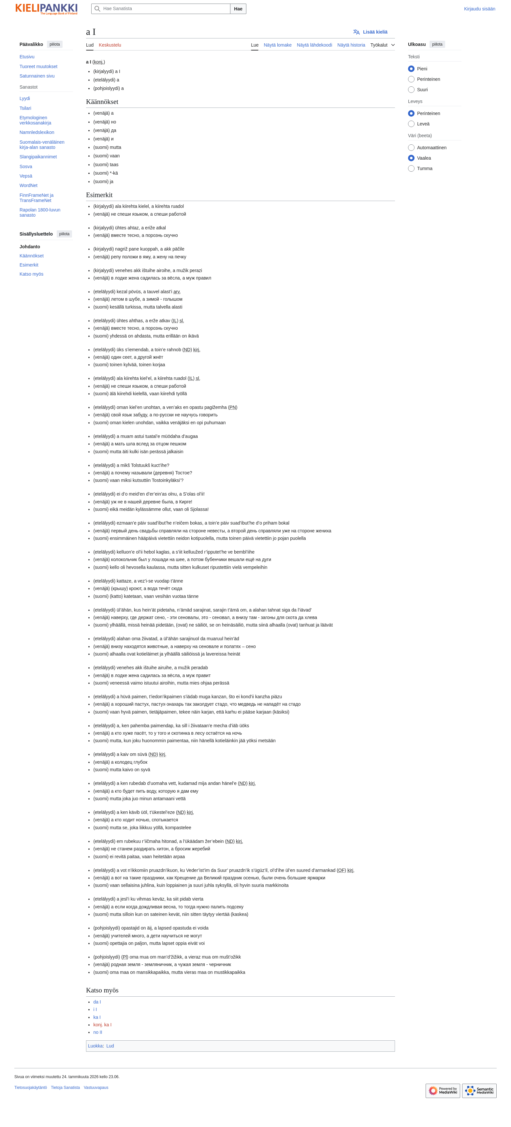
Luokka (95, 1045)
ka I (97, 1017)
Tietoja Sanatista (65, 1087)
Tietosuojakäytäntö (30, 1087)
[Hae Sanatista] (160, 9)
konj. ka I (102, 1024)
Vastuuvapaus (96, 1087)
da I (97, 1001)
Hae (238, 8)
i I (95, 1009)
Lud (110, 1045)
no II (97, 1032)
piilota (55, 44)
